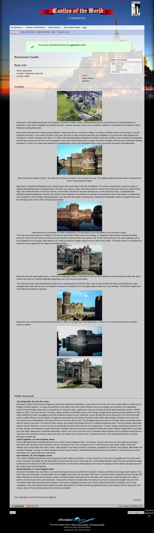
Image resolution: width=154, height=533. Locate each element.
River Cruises (82, 525)
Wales (53, 32)
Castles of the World (35, 27)
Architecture (16, 27)
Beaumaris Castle (63, 32)
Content (119, 68)
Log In (12, 512)
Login (84, 27)
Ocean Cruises (98, 525)
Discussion (115, 72)
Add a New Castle (72, 27)
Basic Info (119, 66)
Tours (74, 525)
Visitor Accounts (121, 70)
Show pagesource (136, 512)
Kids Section (54, 27)
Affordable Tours (78, 18)
